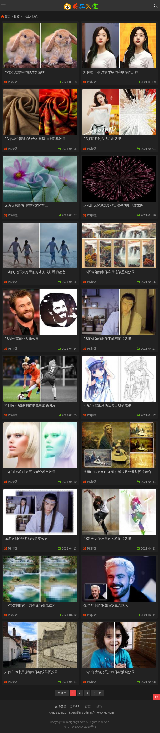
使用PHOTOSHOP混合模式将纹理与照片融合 (117, 472)
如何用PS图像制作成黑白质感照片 (29, 405)
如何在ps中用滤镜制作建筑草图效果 (31, 672)
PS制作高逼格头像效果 (21, 338)
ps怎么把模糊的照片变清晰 (24, 72)
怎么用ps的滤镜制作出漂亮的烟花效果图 (113, 205)
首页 (5, 16)
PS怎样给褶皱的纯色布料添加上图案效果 (34, 139)
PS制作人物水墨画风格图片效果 (107, 538)
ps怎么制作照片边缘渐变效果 (26, 538)
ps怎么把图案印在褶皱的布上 (26, 205)
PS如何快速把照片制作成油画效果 (108, 672)
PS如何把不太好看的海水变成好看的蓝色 (34, 272)
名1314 (74, 706)
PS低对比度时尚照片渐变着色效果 (29, 472)
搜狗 (99, 706)
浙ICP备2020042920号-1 (80, 726)
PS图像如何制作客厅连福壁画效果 (108, 272)
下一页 (97, 693)
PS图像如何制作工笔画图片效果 (107, 338)
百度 (88, 706)
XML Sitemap (57, 712)
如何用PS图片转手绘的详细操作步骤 (110, 72)
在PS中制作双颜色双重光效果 (105, 605)
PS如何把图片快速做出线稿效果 (107, 405)
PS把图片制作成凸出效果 (102, 139)
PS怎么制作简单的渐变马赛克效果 (29, 605)
